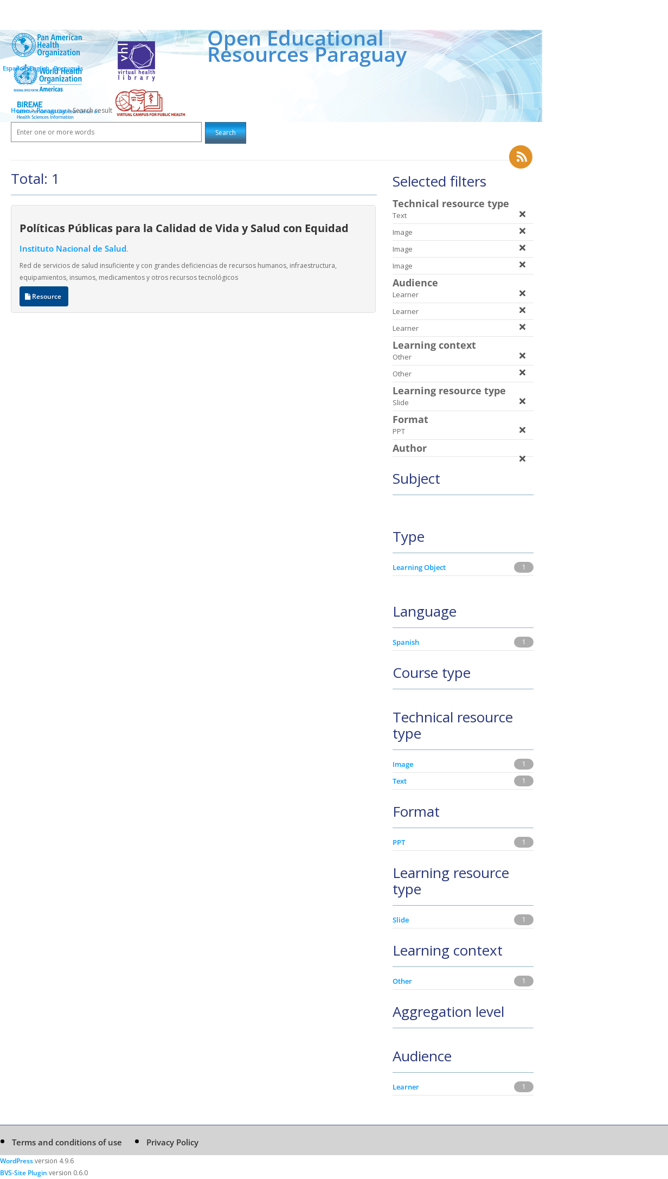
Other (402, 981)
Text (400, 781)
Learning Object (419, 567)
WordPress (16, 1160)
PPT (399, 842)
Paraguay (51, 110)
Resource (44, 296)
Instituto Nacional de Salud (73, 248)
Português (68, 68)
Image (403, 764)
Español (14, 68)
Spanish (406, 642)
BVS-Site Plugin (23, 1172)
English (39, 68)
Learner (406, 1087)
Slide (401, 920)
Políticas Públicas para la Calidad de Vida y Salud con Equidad (184, 227)
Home (20, 110)
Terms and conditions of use (67, 1142)
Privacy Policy (172, 1142)
